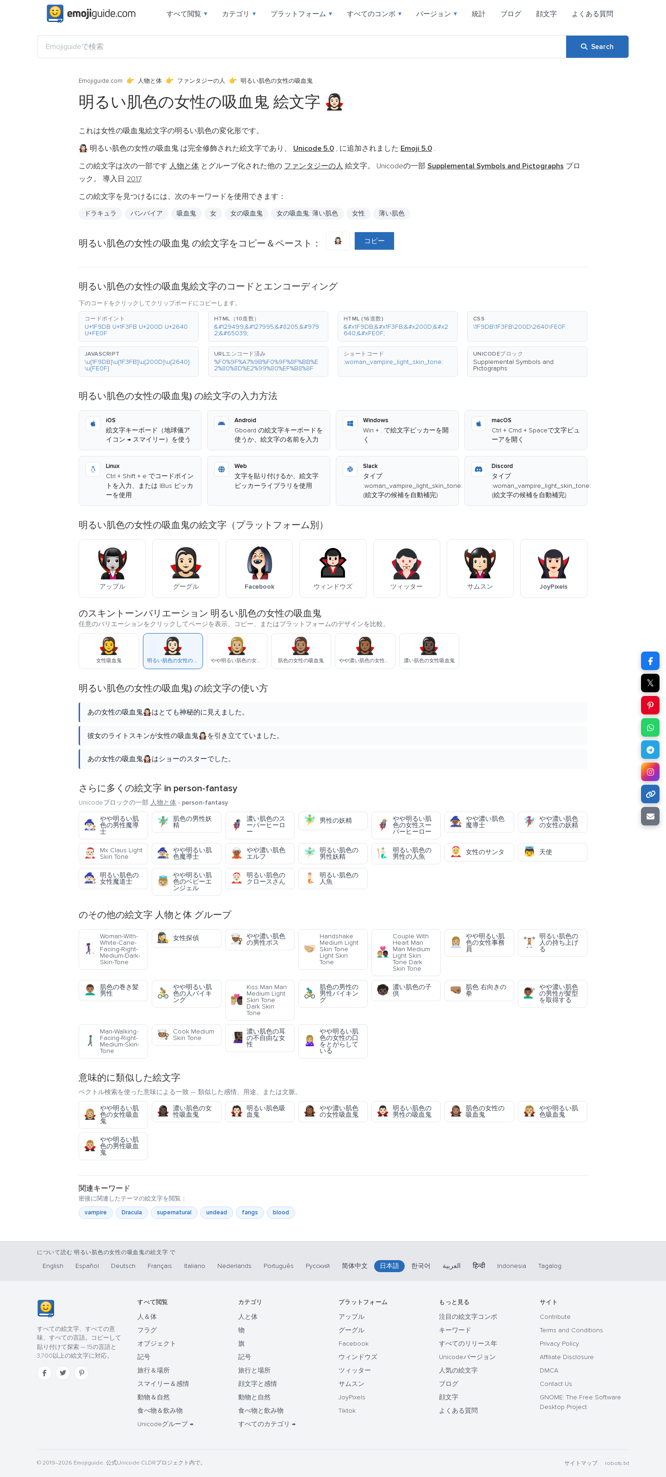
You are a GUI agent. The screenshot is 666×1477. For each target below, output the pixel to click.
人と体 (248, 1317)
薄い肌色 (392, 213)
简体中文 (355, 1266)
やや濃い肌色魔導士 (477, 822)
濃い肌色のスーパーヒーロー (257, 825)
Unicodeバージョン (467, 1357)
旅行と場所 (254, 1370)
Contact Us (556, 1384)
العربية (452, 1266)
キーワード (455, 1330)
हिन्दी (479, 1266)
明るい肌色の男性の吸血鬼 (404, 1111)
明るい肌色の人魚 (330, 878)
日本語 (389, 1266)
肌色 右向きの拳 (478, 990)
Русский (318, 1266)
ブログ (510, 14)
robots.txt (617, 1463)
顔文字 (546, 14)
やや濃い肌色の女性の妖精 (550, 822)
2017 (134, 179)
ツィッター (355, 1370)
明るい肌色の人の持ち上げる (550, 942)
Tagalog (549, 1266)
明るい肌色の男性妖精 (330, 853)
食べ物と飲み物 (261, 1411)
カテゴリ (239, 14)
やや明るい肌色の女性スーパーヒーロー (404, 825)
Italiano (194, 1266)
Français (160, 1266)
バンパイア (146, 213)
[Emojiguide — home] (91, 14)
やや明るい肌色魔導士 (184, 853)
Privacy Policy (559, 1344)
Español (87, 1266)
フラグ (147, 1330)
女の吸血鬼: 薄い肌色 (307, 213)
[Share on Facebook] (650, 661)
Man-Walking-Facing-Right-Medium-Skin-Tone (111, 1041)
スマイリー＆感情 (163, 1384)
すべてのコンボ (374, 14)
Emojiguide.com (101, 81)
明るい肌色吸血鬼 (257, 1111)
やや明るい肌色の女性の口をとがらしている (330, 1041)
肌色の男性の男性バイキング (330, 993)
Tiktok (347, 1411)
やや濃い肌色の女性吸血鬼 (330, 1111)
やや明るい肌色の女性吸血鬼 (111, 1114)
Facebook (354, 1344)
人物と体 (150, 81)
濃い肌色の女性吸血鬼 (184, 1111)
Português (279, 1266)
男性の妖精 (327, 820)
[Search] (597, 47)
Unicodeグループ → (165, 1424)
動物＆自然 (153, 1397)
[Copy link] (650, 794)
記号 (143, 1357)
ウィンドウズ (358, 1357)
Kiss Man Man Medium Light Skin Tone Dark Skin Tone (258, 1000)
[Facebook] (44, 1373)
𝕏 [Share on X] (650, 683)
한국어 (421, 1266)
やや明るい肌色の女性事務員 (477, 942)
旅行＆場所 (153, 1370)
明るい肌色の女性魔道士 (111, 878)
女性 (358, 213)
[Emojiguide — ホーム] (45, 1308)
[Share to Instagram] (650, 772)
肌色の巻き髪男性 (111, 990)
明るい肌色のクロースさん (257, 878)
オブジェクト (156, 1344)
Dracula (132, 1212)
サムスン (351, 1384)
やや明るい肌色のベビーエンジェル (184, 881)
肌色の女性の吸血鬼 (477, 1111)
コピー (374, 241)
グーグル (351, 1330)
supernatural (174, 1212)
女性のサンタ (477, 852)
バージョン (436, 14)
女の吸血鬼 (246, 213)
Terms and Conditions (571, 1330)
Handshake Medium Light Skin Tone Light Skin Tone (330, 949)
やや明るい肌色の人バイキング (184, 993)
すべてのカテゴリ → (267, 1424)
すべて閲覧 (186, 14)
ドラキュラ (100, 213)
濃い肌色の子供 (404, 990)
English (53, 1266)
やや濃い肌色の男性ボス (257, 939)
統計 (479, 14)
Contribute (555, 1317)
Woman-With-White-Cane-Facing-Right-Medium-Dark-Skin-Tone (112, 949)
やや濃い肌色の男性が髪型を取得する (550, 993)
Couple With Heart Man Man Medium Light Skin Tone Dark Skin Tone (403, 952)
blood (281, 1212)
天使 (537, 852)
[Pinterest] (81, 1373)
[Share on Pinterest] (650, 705)
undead (216, 1212)
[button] (139, 326)
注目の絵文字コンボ (468, 1317)
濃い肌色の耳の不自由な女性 (257, 1038)
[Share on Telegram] (650, 749)
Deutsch (123, 1266)
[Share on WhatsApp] (650, 727)
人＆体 (147, 1317)
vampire (96, 1212)
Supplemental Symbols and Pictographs (513, 365)
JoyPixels (352, 1397)
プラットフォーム (301, 14)
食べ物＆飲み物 (160, 1411)
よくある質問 (592, 14)
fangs (250, 1212)
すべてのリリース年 (468, 1344)
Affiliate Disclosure (567, 1357)
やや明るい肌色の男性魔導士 (111, 825)
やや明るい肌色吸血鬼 (550, 1111)
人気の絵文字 (458, 1370)
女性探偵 (178, 938)
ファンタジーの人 (201, 81)
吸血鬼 (186, 213)
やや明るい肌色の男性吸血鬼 (111, 1146)
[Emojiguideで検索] (301, 47)
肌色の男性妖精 (184, 822)
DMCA (549, 1370)
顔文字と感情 (257, 1384)
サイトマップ (581, 1463)
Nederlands (234, 1266)
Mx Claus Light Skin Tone (113, 853)
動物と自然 (254, 1397)
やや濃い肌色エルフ (257, 853)
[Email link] (650, 816)
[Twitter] (63, 1373)
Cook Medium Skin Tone (185, 1035)
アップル (351, 1317)
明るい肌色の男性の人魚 (404, 853)
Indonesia (511, 1266)
